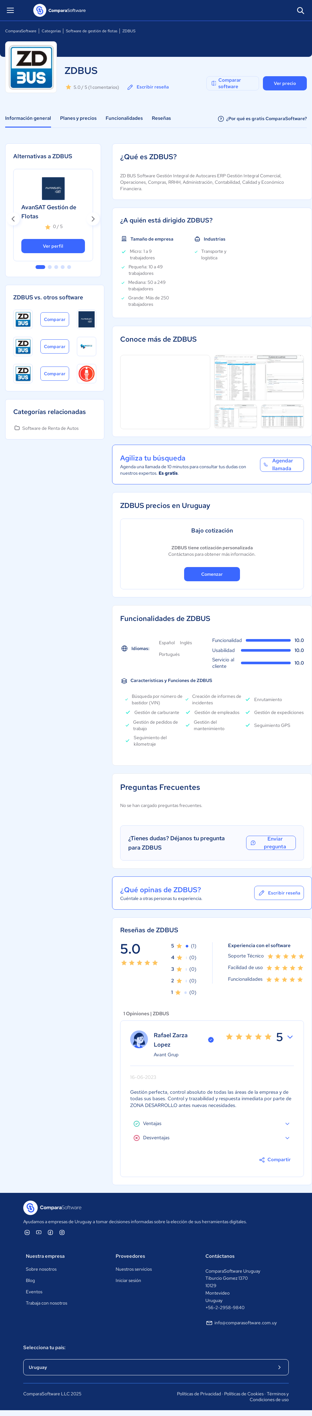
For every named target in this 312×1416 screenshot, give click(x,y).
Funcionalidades (124, 118)
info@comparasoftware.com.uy (241, 1323)
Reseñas (161, 118)
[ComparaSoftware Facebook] (50, 1232)
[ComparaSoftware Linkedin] (27, 1232)
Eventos (34, 1292)
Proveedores (130, 1256)
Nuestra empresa (45, 1256)
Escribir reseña (147, 87)
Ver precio (285, 83)
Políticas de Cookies (244, 1394)
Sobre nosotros (41, 1269)
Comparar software (226, 83)
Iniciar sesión (128, 1280)
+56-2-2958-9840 (224, 1307)
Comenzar (212, 574)
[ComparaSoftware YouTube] (39, 1232)
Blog (30, 1280)
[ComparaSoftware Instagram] (62, 1232)
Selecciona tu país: (44, 1347)
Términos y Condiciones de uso (269, 1396)
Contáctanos (219, 1256)
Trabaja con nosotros (46, 1303)
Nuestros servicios (134, 1269)
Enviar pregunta (268, 843)
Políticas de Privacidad (199, 1394)
